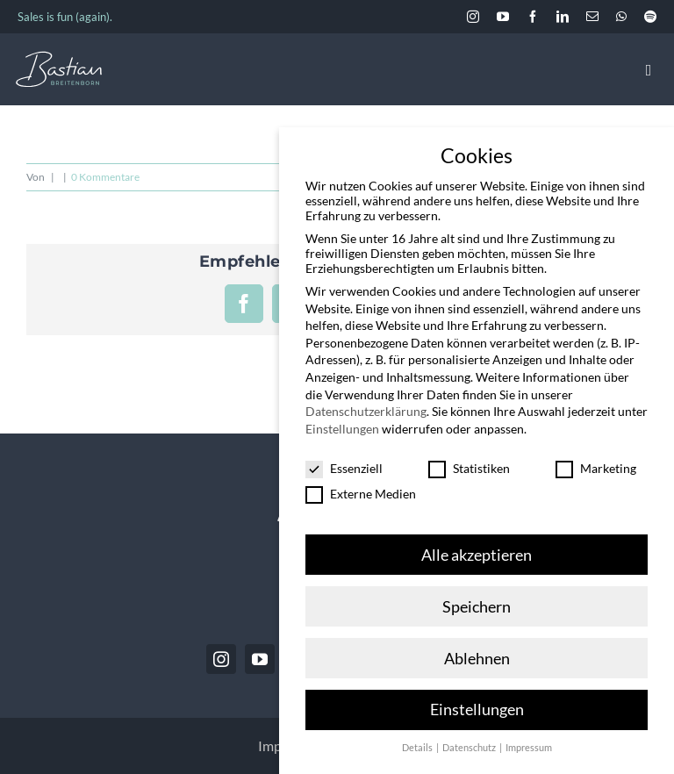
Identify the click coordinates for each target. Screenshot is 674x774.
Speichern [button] (476, 607)
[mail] (592, 17)
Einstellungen (342, 428)
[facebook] (533, 17)
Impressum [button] (529, 747)
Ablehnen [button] (477, 658)
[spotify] (650, 17)
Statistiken (469, 468)
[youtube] (503, 17)
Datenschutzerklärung (366, 411)
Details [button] (418, 747)
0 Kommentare (105, 176)
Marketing (596, 468)
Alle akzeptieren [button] (476, 555)
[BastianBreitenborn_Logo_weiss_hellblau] (59, 58)
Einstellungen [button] (477, 709)
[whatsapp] (621, 17)
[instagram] (473, 17)
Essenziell (344, 468)
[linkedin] (562, 17)
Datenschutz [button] (470, 747)
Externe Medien (360, 493)
